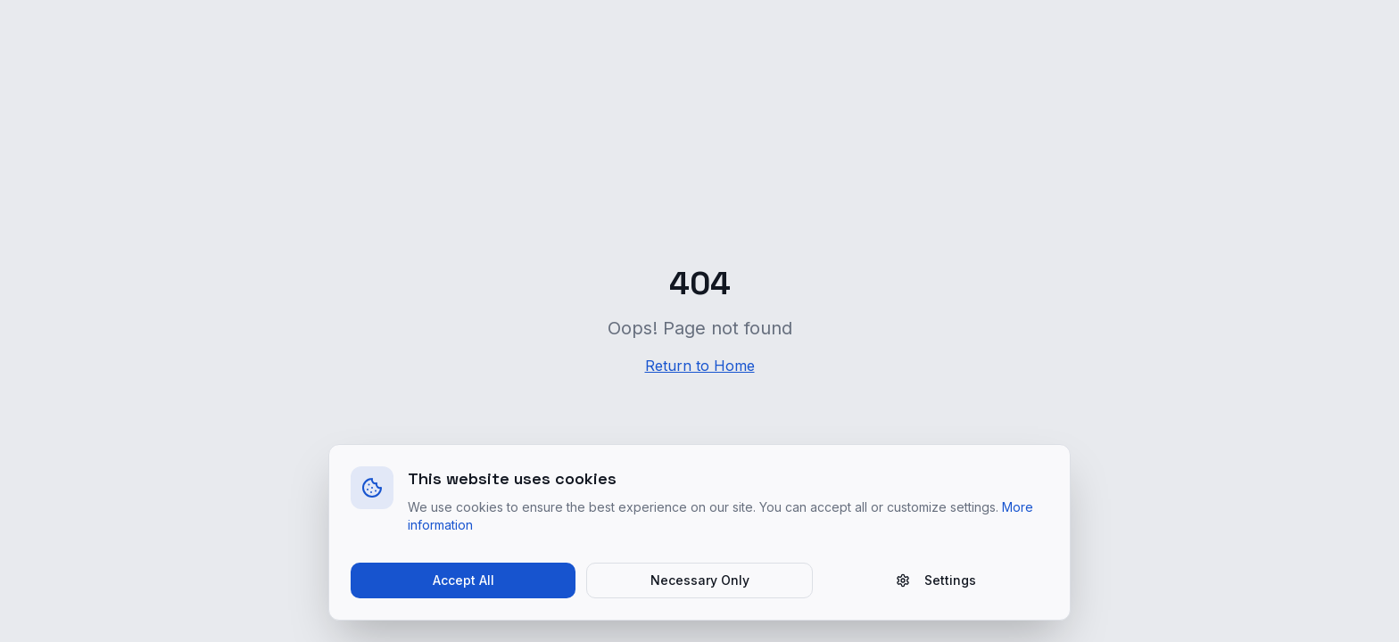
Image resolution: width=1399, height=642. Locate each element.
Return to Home (700, 365)
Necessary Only (699, 580)
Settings (936, 580)
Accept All (463, 580)
